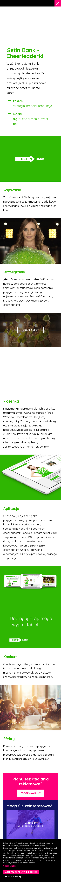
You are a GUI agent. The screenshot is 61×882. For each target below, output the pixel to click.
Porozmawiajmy (30, 793)
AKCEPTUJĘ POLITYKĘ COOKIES (21, 872)
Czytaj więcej (9, 866)
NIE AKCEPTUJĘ (13, 876)
